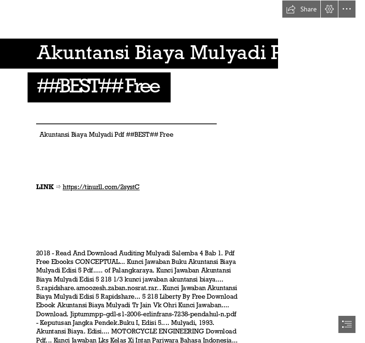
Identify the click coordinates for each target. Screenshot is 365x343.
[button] (301, 9)
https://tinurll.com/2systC (101, 187)
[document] (182, 171)
